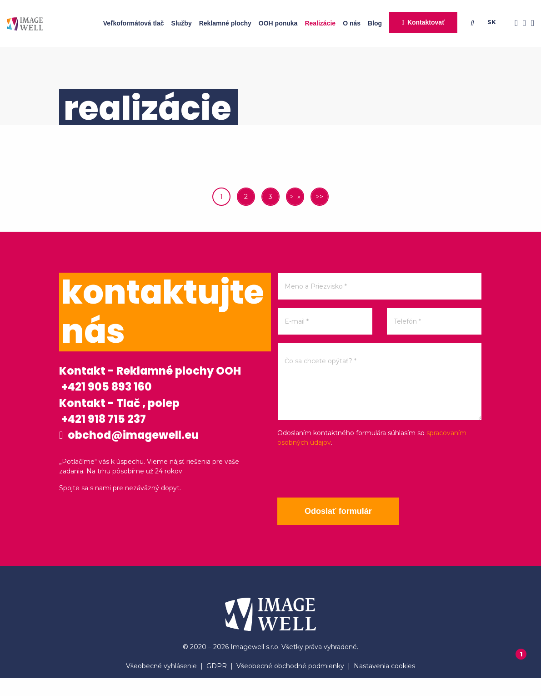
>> (319, 197)
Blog (375, 23)
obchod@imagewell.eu (148, 475)
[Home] (25, 23)
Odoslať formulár (345, 511)
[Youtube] (530, 23)
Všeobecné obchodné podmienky (290, 684)
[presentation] (346, 472)
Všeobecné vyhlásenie (161, 684)
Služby (181, 23)
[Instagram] (522, 23)
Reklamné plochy (225, 23)
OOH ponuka (278, 23)
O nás (352, 23)
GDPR (216, 684)
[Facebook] (514, 23)
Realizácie (320, 23)
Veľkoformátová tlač (133, 23)
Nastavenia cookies (384, 684)
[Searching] (474, 23)
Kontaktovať (426, 22)
